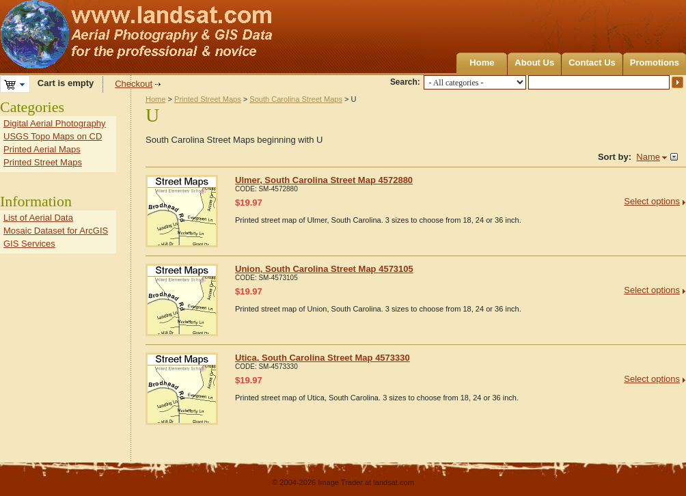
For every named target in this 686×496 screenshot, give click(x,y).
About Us (534, 62)
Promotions (654, 62)
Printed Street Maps (207, 99)
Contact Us (592, 62)
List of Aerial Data (38, 217)
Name (648, 157)
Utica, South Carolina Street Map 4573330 (322, 358)
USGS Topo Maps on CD (52, 136)
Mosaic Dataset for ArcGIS (55, 230)
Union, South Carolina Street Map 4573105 (324, 269)
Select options (652, 201)
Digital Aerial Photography (54, 123)
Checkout (133, 84)
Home (481, 62)
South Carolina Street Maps (295, 99)
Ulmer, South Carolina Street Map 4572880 (324, 180)
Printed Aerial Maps (42, 149)
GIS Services (29, 243)
